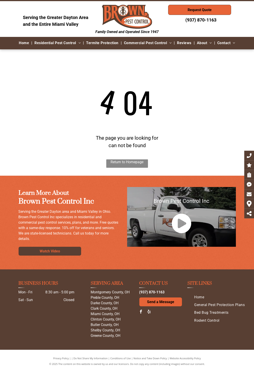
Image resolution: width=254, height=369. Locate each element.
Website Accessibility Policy (185, 358)
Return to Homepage (127, 162)
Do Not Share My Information (90, 358)
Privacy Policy (61, 358)
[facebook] (141, 312)
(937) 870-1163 (200, 20)
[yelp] (149, 312)
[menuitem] (24, 43)
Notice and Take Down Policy (150, 358)
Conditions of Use (120, 358)
